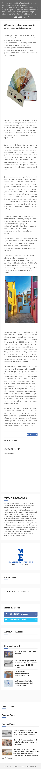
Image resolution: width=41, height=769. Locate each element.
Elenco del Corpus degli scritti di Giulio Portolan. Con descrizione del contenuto (25, 742)
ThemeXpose (16, 766)
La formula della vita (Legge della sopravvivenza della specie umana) (25, 683)
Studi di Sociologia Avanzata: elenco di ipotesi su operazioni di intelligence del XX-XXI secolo (25, 733)
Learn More (17, 17)
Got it (26, 17)
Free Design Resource (29, 766)
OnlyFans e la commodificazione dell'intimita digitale (22, 674)
